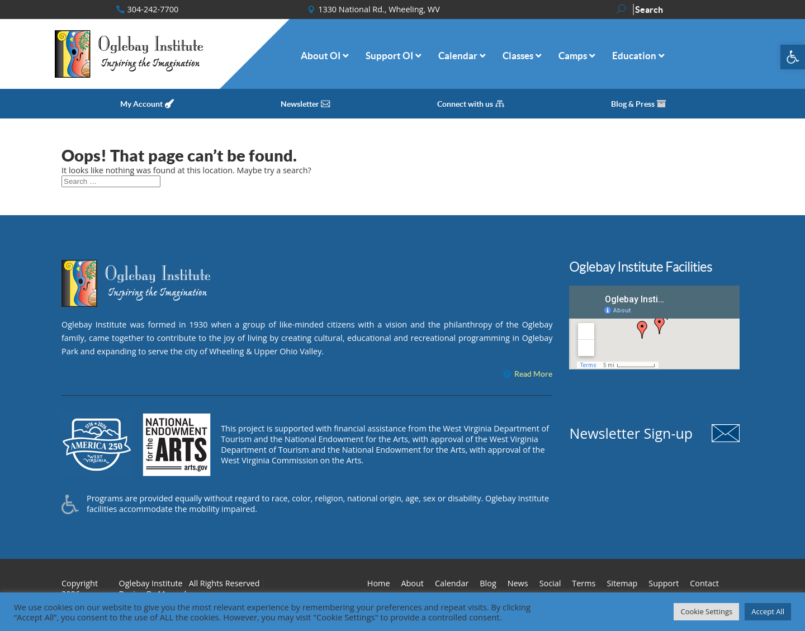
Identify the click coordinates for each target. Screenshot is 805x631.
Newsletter (300, 103)
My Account (141, 103)
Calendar (451, 583)
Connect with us (465, 103)
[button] (792, 57)
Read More (533, 373)
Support (663, 583)
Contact (704, 583)
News (518, 583)
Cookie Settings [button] (706, 611)
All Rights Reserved (224, 583)
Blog (488, 583)
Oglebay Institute (151, 583)
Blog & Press (633, 103)
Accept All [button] (767, 611)
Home (378, 583)
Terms (583, 583)
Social (550, 583)
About (412, 583)
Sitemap (622, 583)
